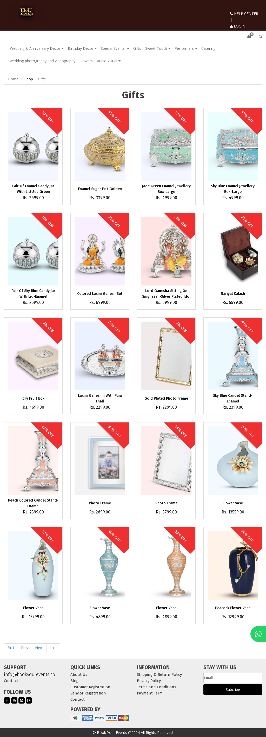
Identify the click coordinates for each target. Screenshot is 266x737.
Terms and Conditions (156, 687)
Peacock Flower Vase (232, 608)
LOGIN (237, 26)
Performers (184, 48)
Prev (25, 647)
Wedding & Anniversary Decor (35, 48)
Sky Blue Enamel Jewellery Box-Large (233, 189)
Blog (74, 680)
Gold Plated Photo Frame (166, 398)
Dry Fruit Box (33, 398)
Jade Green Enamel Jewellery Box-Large (166, 189)
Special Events (113, 48)
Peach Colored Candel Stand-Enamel (33, 503)
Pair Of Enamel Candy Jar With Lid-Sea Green (33, 189)
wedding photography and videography (42, 60)
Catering (208, 48)
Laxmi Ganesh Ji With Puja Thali (100, 398)
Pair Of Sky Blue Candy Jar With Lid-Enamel (33, 294)
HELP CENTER (244, 13)
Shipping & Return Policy (159, 674)
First (11, 647)
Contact (11, 680)
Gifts (137, 48)
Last (53, 647)
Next (39, 647)
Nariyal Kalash (233, 293)
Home (13, 79)
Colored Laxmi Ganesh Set (99, 293)
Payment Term (150, 693)
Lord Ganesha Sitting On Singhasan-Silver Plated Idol (166, 294)
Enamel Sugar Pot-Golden (100, 189)
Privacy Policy (149, 680)
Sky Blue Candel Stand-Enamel (232, 398)
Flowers (86, 60)
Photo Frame (100, 503)
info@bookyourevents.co (29, 674)
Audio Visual (107, 60)
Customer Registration (90, 687)
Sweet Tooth (156, 48)
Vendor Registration (88, 693)
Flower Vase (233, 503)
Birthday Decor (80, 48)
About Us (78, 674)
